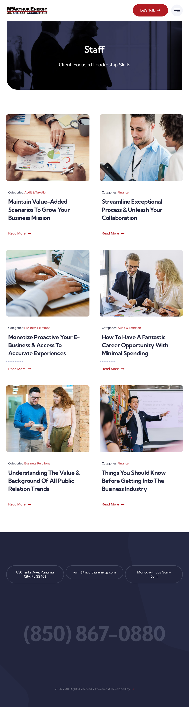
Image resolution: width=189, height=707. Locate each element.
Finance (123, 192)
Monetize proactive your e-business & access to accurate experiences (44, 345)
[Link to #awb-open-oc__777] (177, 10)
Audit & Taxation (36, 192)
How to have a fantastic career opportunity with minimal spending (135, 345)
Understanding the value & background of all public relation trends (44, 480)
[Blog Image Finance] (141, 387)
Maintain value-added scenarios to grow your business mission (39, 209)
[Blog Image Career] (141, 251)
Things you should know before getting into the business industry (134, 480)
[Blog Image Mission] (47, 116)
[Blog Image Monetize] (47, 251)
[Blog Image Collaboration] (141, 116)
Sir (132, 689)
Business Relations (37, 328)
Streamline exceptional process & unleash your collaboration (132, 209)
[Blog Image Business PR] (47, 387)
